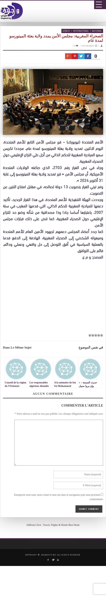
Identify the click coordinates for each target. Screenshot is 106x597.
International (81, 30)
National (97, 30)
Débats (66, 30)
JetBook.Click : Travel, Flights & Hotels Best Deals (53, 525)
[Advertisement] (54, 297)
